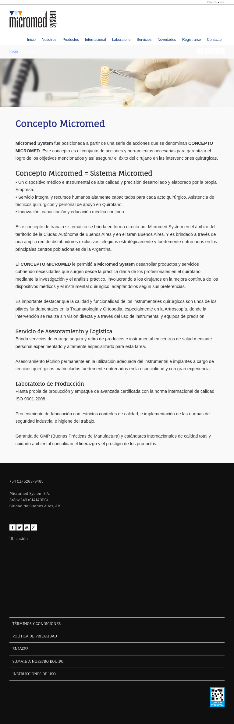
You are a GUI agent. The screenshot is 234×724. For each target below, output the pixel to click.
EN (215, 2)
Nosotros (49, 39)
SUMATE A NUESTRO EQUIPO (38, 661)
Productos (70, 39)
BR (222, 2)
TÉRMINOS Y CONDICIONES (36, 623)
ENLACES (20, 648)
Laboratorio (121, 39)
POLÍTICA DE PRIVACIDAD (34, 636)
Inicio (31, 39)
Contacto (214, 39)
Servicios (143, 39)
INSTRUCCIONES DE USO (34, 674)
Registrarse (191, 39)
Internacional (95, 39)
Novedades (167, 39)
